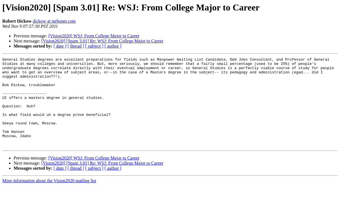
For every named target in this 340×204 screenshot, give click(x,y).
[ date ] (60, 46)
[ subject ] (94, 46)
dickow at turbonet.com (54, 21)
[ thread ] (75, 46)
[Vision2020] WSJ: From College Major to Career (93, 35)
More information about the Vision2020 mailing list (49, 198)
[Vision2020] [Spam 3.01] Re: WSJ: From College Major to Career (102, 41)
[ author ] (113, 46)
